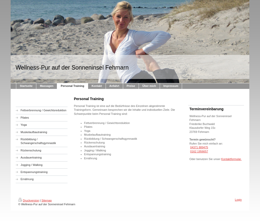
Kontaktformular (231, 159)
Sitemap (46, 200)
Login (238, 199)
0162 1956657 (199, 151)
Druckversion (28, 200)
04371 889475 (199, 147)
